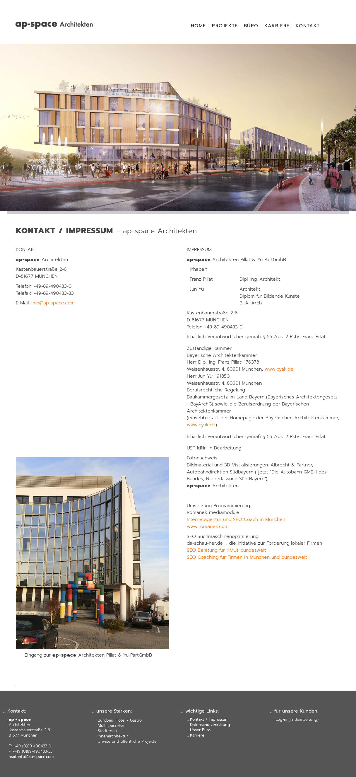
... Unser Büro (198, 730)
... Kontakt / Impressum (207, 719)
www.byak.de (279, 369)
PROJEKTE (225, 25)
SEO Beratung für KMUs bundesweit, (227, 550)
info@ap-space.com (53, 302)
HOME (198, 25)
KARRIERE (277, 25)
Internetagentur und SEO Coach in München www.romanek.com (236, 523)
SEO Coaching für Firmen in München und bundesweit (247, 557)
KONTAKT (308, 25)
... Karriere (195, 735)
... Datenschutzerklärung (208, 724)
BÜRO (251, 25)
